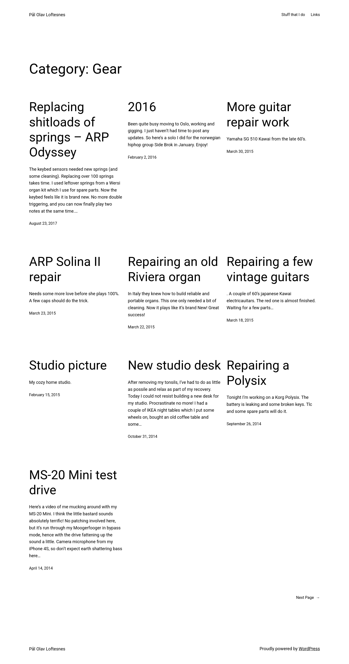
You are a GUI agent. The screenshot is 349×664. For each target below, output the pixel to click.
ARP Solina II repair (65, 269)
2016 (142, 107)
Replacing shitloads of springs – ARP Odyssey (69, 130)
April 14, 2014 (41, 568)
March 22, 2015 (141, 327)
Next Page (308, 598)
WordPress (309, 648)
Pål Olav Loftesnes (47, 14)
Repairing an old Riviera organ (173, 269)
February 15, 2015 (44, 395)
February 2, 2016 (142, 157)
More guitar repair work (259, 114)
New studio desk (174, 365)
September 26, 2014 (244, 424)
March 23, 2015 (42, 313)
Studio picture (68, 365)
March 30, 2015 (240, 151)
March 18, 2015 (240, 320)
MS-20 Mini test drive (73, 482)
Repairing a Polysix (258, 373)
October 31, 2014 (143, 436)
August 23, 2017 (43, 223)
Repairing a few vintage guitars (270, 269)
